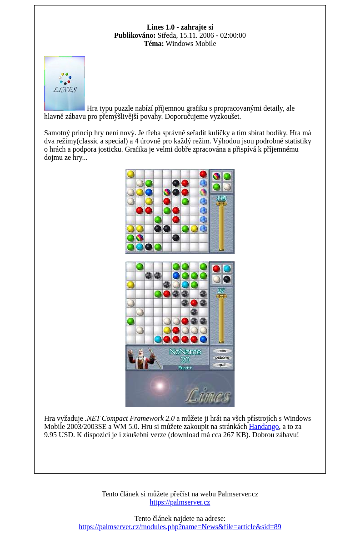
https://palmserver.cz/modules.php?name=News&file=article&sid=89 (180, 527)
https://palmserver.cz (180, 502)
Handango (264, 426)
